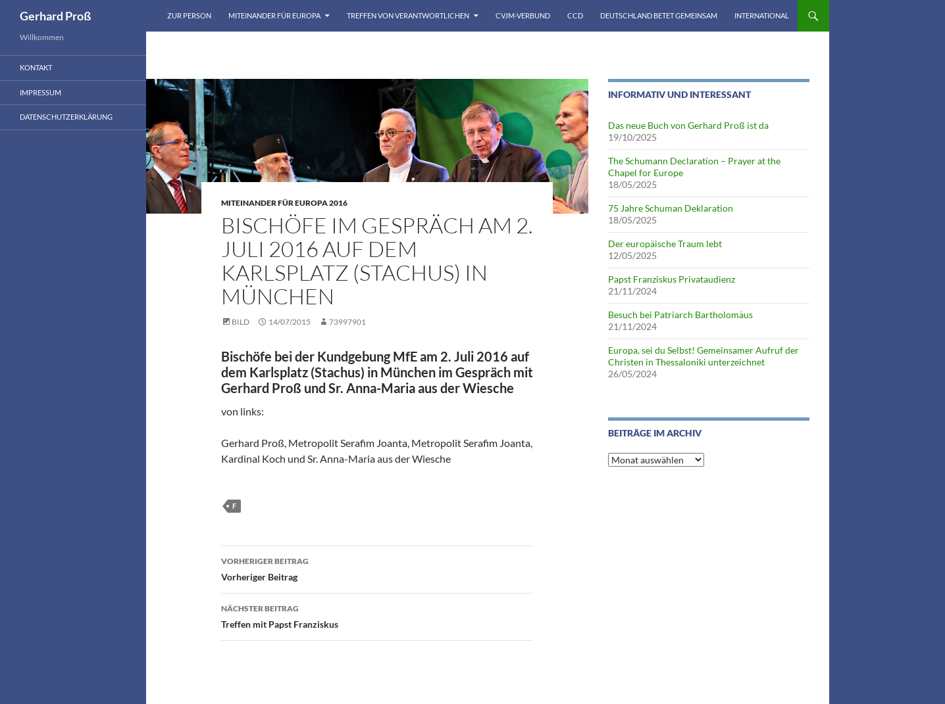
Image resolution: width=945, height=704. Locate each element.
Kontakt (36, 67)
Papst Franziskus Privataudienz (671, 279)
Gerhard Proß (55, 16)
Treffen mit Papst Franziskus (377, 615)
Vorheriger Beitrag (377, 567)
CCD (575, 15)
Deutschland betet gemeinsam (658, 15)
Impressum (40, 92)
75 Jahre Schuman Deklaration (670, 208)
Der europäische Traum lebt (665, 243)
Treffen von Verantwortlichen (408, 15)
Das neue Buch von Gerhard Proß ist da (688, 125)
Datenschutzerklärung (66, 116)
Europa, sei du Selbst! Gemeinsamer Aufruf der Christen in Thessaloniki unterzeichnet (703, 355)
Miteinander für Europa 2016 (284, 203)
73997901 (347, 322)
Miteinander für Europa (274, 15)
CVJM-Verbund (523, 15)
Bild (240, 322)
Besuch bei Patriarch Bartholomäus (680, 314)
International (761, 15)
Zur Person (189, 15)
